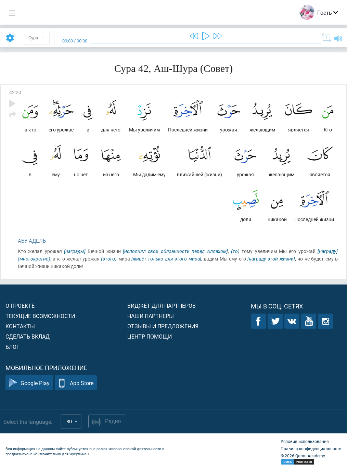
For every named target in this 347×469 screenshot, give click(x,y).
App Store (75, 383)
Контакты (20, 326)
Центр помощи (149, 336)
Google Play (29, 383)
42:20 (15, 92)
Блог (12, 346)
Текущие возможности (40, 315)
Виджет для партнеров (161, 305)
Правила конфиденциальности (311, 448)
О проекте (20, 305)
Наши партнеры (150, 315)
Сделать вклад (27, 336)
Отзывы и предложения (162, 326)
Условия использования (305, 441)
